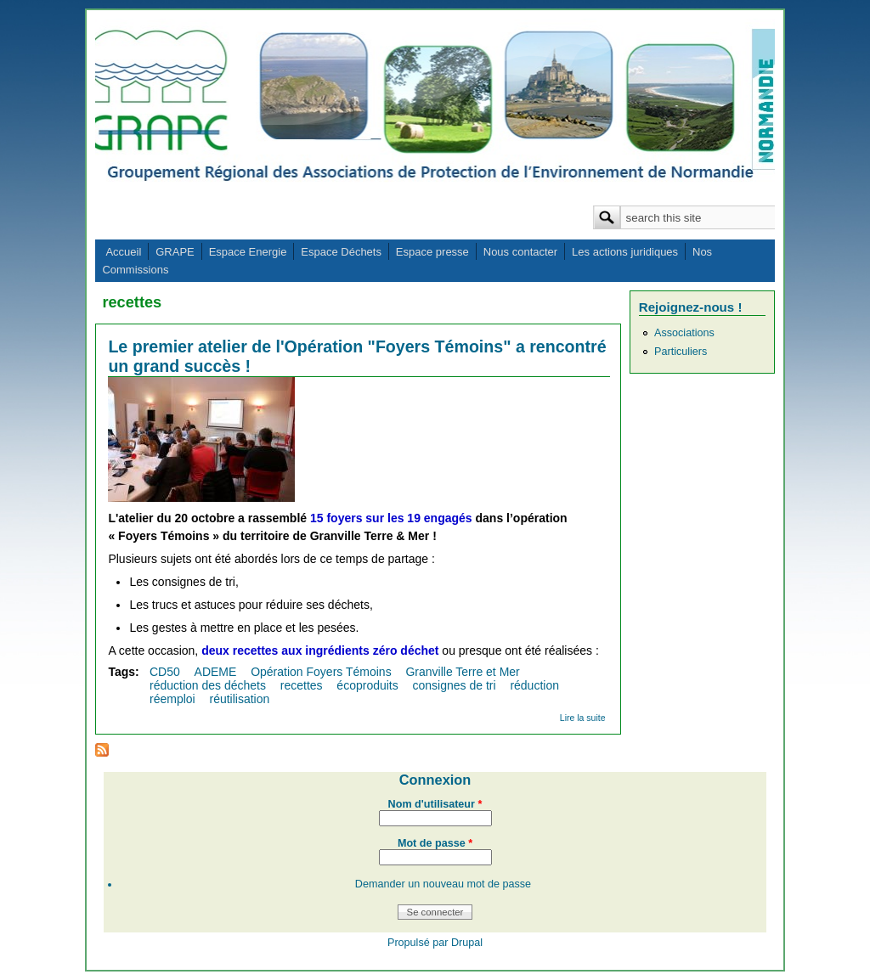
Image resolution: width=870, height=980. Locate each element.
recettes (301, 685)
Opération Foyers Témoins (321, 672)
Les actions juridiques (625, 251)
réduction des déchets (208, 685)
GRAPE (175, 251)
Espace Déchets (341, 251)
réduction (534, 685)
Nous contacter (520, 251)
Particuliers (680, 352)
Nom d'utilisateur (435, 804)
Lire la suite (583, 717)
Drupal (467, 943)
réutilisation (239, 699)
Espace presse (432, 251)
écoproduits (367, 685)
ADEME (216, 672)
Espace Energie (248, 251)
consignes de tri (454, 685)
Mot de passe (435, 843)
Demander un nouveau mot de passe (443, 884)
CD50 (165, 672)
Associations (684, 333)
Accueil (123, 251)
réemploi (172, 699)
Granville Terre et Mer (462, 672)
